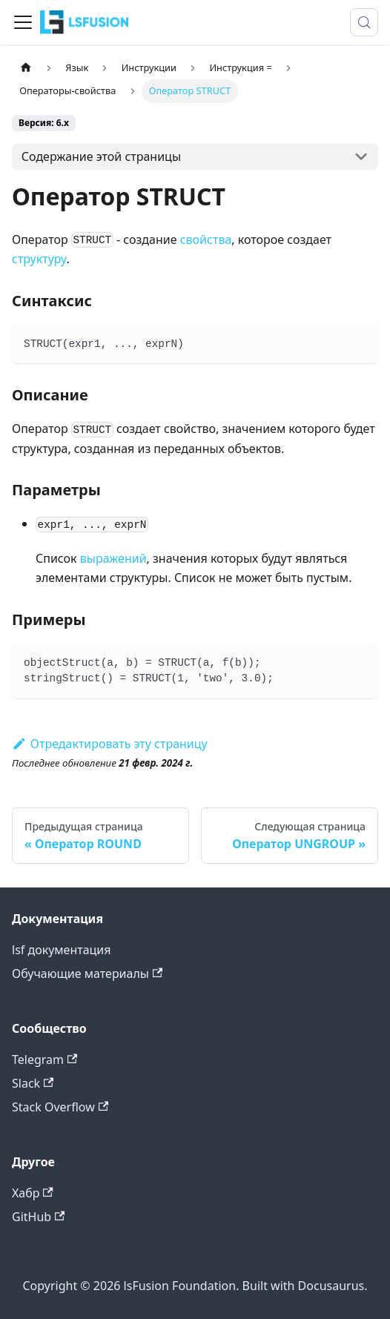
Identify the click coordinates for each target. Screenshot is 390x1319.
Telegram (44, 1059)
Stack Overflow (60, 1107)
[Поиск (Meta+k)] (364, 22)
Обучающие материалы (87, 973)
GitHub (38, 1217)
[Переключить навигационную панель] (23, 22)
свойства (206, 239)
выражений (113, 558)
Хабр (32, 1193)
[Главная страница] (26, 67)
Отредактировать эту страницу (110, 743)
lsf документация (61, 950)
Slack (32, 1083)
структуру (39, 259)
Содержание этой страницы (101, 156)
